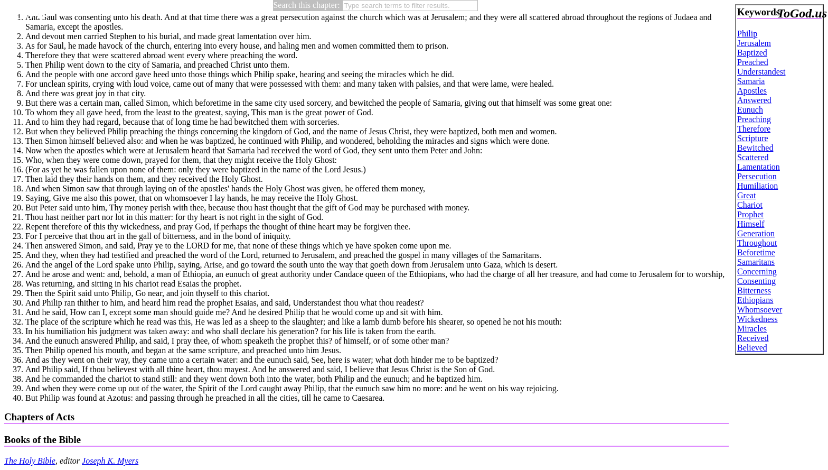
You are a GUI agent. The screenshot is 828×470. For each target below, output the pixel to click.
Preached (752, 62)
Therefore (753, 128)
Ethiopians (755, 300)
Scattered (753, 157)
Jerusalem (754, 43)
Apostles (752, 90)
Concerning (757, 271)
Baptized (752, 52)
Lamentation (758, 166)
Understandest (761, 71)
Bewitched (755, 147)
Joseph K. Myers (110, 460)
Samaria (751, 81)
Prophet (750, 214)
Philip (747, 33)
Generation (756, 233)
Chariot (750, 204)
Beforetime (756, 252)
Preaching (754, 119)
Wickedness (757, 319)
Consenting (756, 281)
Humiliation (757, 185)
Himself (751, 223)
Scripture (752, 138)
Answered (754, 100)
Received (753, 338)
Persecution (757, 176)
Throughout (757, 242)
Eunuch (750, 109)
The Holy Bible (29, 460)
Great (746, 195)
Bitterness (754, 290)
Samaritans (756, 261)
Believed (752, 347)
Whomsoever (759, 309)
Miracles (752, 328)
